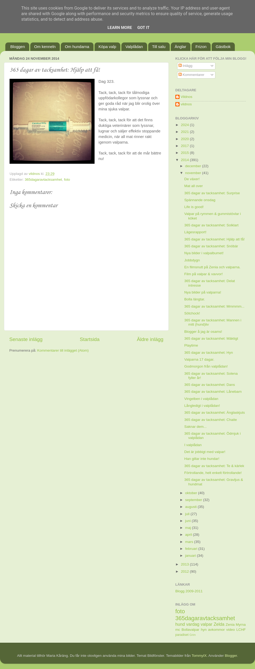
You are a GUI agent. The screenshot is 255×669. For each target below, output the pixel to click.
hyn (204, 630)
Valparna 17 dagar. (199, 359)
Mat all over (193, 186)
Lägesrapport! (195, 232)
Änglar (180, 46)
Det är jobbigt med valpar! (205, 452)
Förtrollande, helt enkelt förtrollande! (213, 473)
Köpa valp (107, 46)
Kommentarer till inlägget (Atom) (63, 350)
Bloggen (17, 46)
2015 (185, 153)
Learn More (120, 27)
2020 (185, 139)
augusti (191, 507)
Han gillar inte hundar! (201, 459)
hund (180, 624)
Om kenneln (45, 46)
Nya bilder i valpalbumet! (204, 253)
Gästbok (223, 46)
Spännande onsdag (199, 200)
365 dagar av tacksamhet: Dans (209, 385)
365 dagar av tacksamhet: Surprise (212, 193)
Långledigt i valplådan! (202, 406)
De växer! (192, 179)
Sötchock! (192, 313)
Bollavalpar (190, 630)
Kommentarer (191, 75)
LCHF (241, 630)
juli (187, 514)
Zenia (230, 625)
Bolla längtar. (194, 299)
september (194, 500)
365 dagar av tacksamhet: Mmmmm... (214, 306)
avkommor (216, 630)
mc (177, 630)
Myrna (241, 625)
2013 (185, 564)
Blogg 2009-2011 (189, 591)
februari (191, 549)
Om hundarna (77, 46)
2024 (185, 125)
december (193, 166)
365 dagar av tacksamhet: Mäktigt (211, 338)
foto (67, 180)
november (193, 173)
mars (189, 542)
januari (191, 556)
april (189, 535)
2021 (185, 132)
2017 (185, 146)
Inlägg (185, 66)
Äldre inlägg (150, 339)
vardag (192, 624)
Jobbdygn (192, 260)
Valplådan (134, 46)
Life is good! (194, 207)
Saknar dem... (195, 427)
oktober (191, 493)
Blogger (231, 656)
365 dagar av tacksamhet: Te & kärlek (214, 466)
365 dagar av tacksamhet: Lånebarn (213, 392)
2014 (185, 160)
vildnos (186, 104)
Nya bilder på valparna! (202, 292)
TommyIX (199, 656)
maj (188, 528)
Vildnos (186, 97)
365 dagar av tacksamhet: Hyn (208, 353)
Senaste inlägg (25, 339)
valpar (206, 624)
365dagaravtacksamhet (43, 180)
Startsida (90, 339)
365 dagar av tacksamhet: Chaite (210, 420)
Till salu (158, 46)
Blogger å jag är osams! (203, 332)
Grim (192, 634)
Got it (143, 27)
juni (188, 521)
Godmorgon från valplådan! (206, 366)
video (230, 630)
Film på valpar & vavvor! (203, 274)
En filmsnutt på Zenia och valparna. (212, 267)
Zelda (219, 624)
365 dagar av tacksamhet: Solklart (211, 225)
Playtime (191, 345)
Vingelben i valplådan (201, 399)
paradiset (182, 635)
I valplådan (193, 445)
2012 (185, 571)
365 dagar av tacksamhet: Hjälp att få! (214, 239)
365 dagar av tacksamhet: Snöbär (211, 246)
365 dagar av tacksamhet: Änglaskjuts (214, 413)
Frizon (201, 46)
